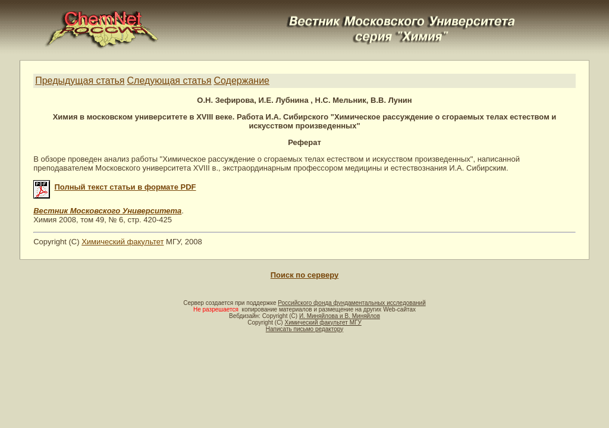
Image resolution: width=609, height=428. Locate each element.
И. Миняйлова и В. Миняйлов (339, 316)
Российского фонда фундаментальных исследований (351, 303)
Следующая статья (169, 80)
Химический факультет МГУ (322, 322)
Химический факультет (122, 241)
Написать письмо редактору (304, 329)
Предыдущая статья (79, 80)
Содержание (241, 80)
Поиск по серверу (304, 274)
